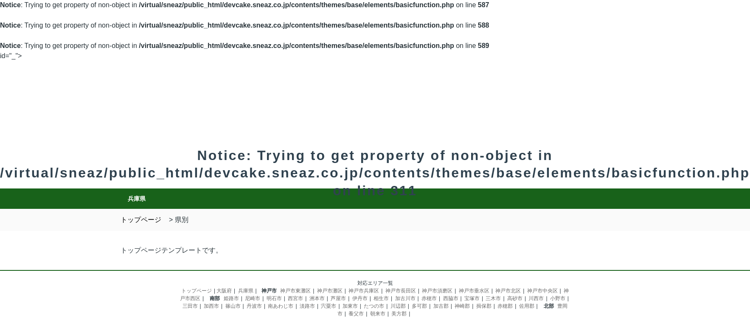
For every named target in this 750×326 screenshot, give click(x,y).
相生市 (381, 298)
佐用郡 (526, 306)
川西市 (536, 298)
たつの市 (374, 306)
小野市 (557, 298)
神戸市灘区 (330, 291)
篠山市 (233, 306)
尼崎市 (252, 298)
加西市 (211, 306)
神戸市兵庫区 (363, 291)
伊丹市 (360, 298)
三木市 (493, 298)
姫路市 (231, 298)
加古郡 (441, 306)
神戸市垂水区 (474, 291)
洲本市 (317, 298)
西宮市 (295, 298)
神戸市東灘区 (295, 291)
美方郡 (399, 314)
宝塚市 (472, 298)
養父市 (356, 314)
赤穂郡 (505, 306)
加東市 (350, 306)
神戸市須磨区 (437, 291)
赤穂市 (429, 298)
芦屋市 (338, 298)
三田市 (190, 306)
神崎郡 (462, 306)
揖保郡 (484, 306)
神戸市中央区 (542, 291)
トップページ (196, 291)
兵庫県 (245, 291)
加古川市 (405, 298)
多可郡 (419, 306)
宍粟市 (328, 306)
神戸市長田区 (400, 291)
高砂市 (514, 298)
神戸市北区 (508, 291)
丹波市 (254, 306)
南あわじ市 (280, 306)
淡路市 (307, 306)
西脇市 (450, 298)
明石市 (274, 298)
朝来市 (377, 314)
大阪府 (224, 291)
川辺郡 (398, 306)
